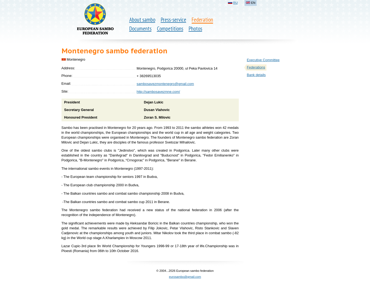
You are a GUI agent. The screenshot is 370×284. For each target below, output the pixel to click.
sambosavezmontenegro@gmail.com (165, 84)
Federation (202, 19)
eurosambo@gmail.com (185, 276)
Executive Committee (263, 60)
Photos (195, 28)
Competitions (170, 28)
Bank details (256, 75)
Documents (140, 28)
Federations (256, 67)
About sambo (142, 19)
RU (235, 2)
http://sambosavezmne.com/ (158, 92)
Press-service (173, 19)
